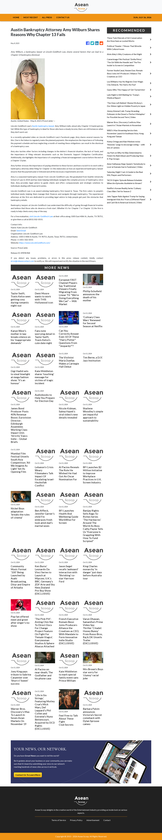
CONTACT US (62, 17)
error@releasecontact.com (22, 261)
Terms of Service (59, 820)
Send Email (21, 230)
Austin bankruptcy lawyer (43, 126)
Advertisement (92, 820)
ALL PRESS (47, 17)
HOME (16, 17)
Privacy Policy (76, 820)
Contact (106, 820)
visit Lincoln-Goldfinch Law (41, 216)
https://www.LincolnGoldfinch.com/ (34, 242)
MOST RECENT (30, 17)
